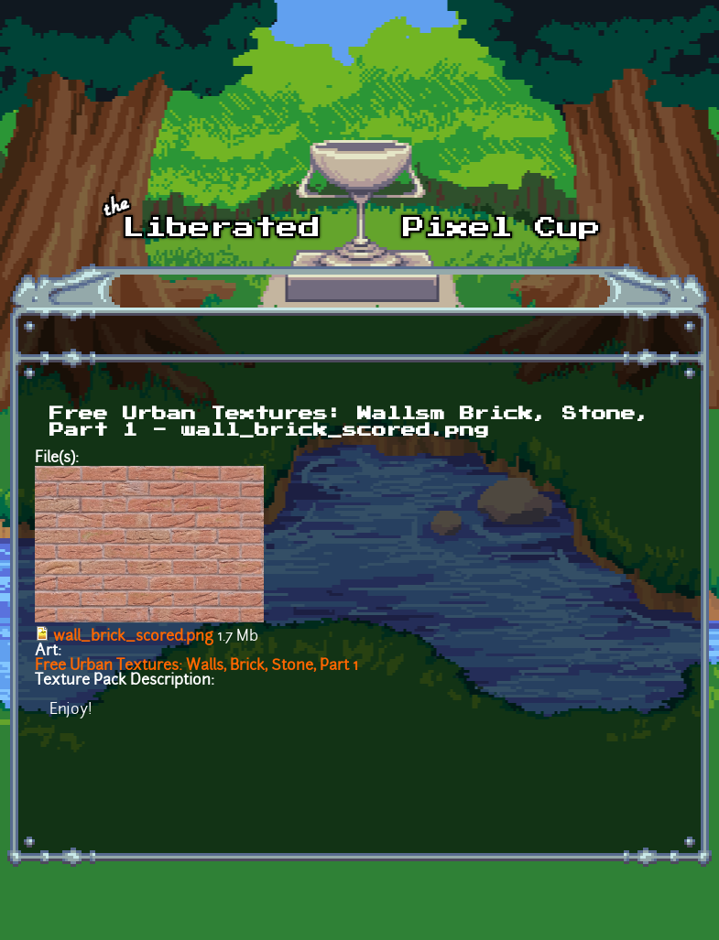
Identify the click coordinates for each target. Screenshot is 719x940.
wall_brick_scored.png (133, 637)
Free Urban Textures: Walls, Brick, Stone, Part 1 (196, 666)
